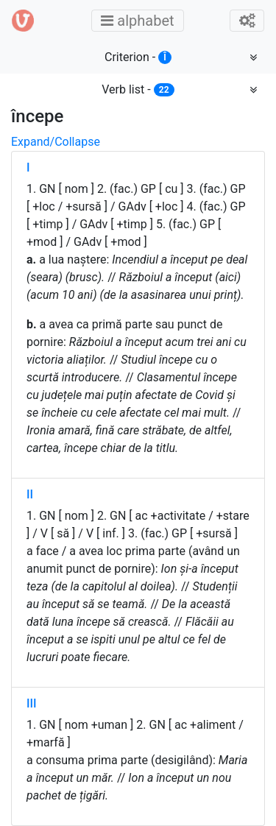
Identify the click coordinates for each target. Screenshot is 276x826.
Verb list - (138, 89)
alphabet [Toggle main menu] (141, 20)
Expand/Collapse (55, 142)
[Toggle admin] (247, 21)
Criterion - (138, 57)
